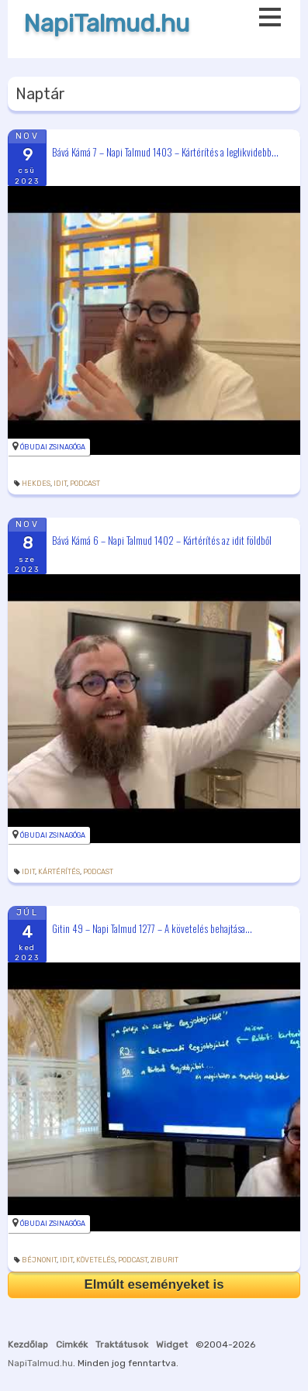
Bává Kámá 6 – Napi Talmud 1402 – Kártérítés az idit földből (162, 540)
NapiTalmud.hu (106, 23)
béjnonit (39, 1260)
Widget (172, 1344)
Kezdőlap (28, 1344)
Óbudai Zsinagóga (52, 447)
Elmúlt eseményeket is (153, 1284)
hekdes (36, 483)
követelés (95, 1260)
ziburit (164, 1260)
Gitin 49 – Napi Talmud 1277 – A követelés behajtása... (152, 928)
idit (60, 483)
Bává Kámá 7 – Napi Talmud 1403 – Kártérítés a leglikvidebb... (165, 151)
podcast (85, 483)
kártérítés (59, 872)
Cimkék (72, 1344)
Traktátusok (121, 1344)
